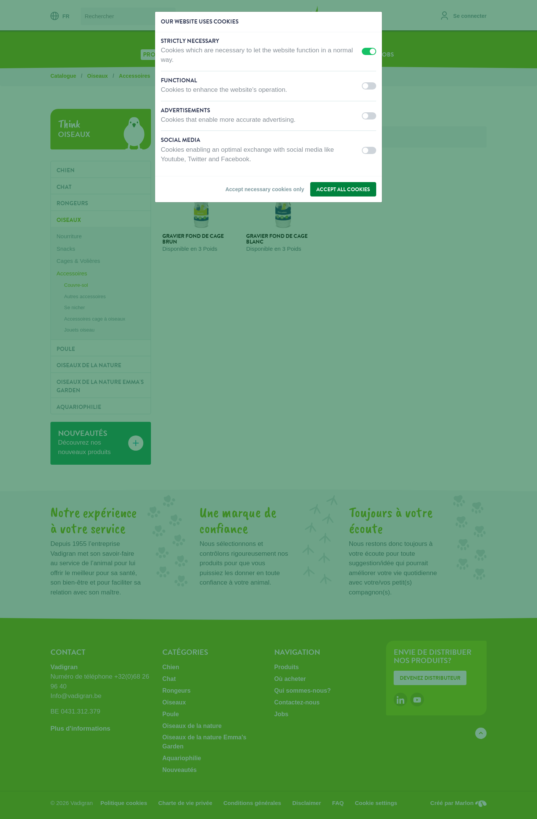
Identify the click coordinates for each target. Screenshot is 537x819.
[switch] (369, 51)
